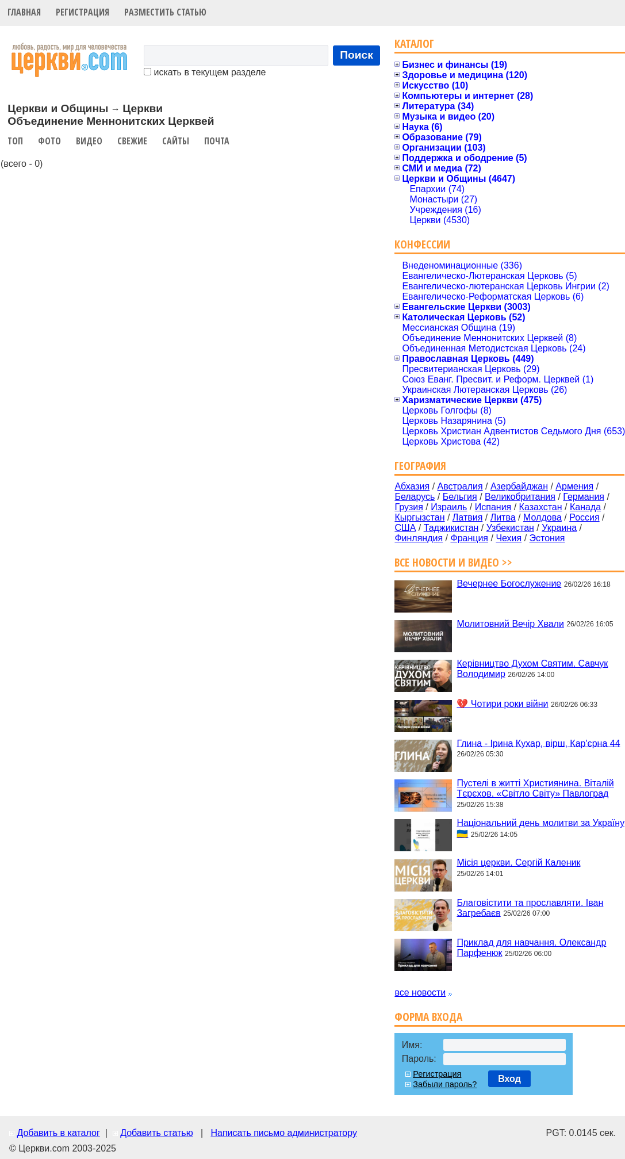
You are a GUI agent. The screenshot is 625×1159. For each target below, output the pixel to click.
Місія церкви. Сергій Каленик (518, 862)
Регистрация (82, 12)
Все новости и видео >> (453, 562)
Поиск (356, 55)
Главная (24, 12)
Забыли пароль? (445, 1084)
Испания (493, 507)
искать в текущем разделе (205, 72)
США (405, 528)
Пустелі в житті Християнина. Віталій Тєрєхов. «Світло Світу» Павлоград (535, 788)
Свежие (132, 141)
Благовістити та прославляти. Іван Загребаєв (530, 907)
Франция (469, 538)
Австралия (460, 486)
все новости (420, 992)
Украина (559, 528)
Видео (89, 141)
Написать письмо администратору (283, 1133)
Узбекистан (510, 528)
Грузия (408, 507)
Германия (583, 497)
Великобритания (520, 497)
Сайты (175, 141)
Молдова (542, 517)
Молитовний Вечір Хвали (510, 623)
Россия (584, 517)
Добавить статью (156, 1133)
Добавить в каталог (58, 1133)
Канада (585, 507)
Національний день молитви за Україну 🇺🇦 (540, 828)
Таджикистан (451, 528)
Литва (503, 517)
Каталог (414, 43)
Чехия (509, 538)
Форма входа (428, 1016)
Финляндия (418, 538)
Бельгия (460, 497)
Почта (216, 141)
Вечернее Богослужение (509, 583)
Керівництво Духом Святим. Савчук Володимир (532, 669)
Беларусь (414, 497)
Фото (49, 141)
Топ (15, 141)
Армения (574, 486)
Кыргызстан (419, 517)
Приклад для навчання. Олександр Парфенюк (531, 948)
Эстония (547, 538)
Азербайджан (519, 486)
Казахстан (540, 507)
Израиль (449, 507)
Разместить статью (165, 12)
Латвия (467, 517)
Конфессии (422, 244)
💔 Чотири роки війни (502, 704)
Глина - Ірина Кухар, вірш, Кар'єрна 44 (538, 743)
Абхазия (412, 486)
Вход (509, 1079)
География (420, 465)
